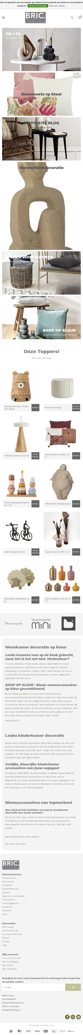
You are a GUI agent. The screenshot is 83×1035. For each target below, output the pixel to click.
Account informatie (11, 958)
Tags (4, 945)
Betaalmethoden (10, 889)
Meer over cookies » (57, 6)
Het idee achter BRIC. (12, 934)
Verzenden (7, 885)
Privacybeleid (8, 899)
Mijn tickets (7, 965)
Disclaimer (7, 907)
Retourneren (8, 881)
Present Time (43, 824)
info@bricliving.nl (11, 1010)
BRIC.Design (8, 927)
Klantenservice (9, 878)
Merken (5, 938)
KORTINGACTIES (10, 930)
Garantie (6, 892)
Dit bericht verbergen (38, 6)
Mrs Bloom (26, 824)
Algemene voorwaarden (13, 896)
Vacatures (7, 910)
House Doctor (62, 821)
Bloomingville (12, 824)
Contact (6, 941)
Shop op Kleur (20, 694)
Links (4, 914)
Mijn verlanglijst (9, 969)
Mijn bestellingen (10, 961)
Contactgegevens (10, 903)
